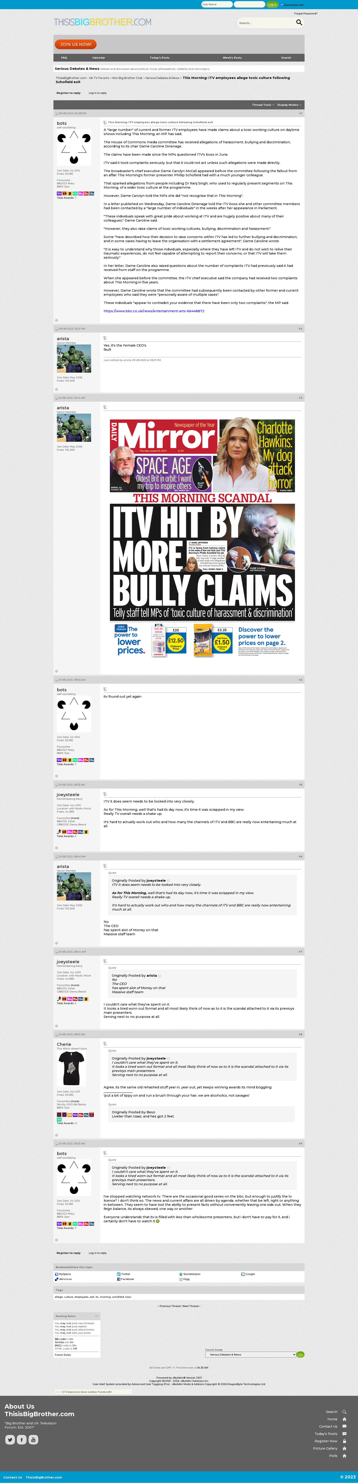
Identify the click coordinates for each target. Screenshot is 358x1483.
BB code (60, 1339)
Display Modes (287, 104)
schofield (118, 1297)
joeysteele (68, 794)
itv (97, 1297)
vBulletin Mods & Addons (188, 1384)
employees (81, 1297)
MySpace (65, 1274)
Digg (186, 1279)
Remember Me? (292, 5)
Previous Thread (170, 1306)
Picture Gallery (325, 1448)
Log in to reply (98, 93)
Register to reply (69, 93)
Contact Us (328, 1426)
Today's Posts (160, 57)
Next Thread (190, 1306)
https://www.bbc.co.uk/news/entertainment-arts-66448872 (154, 311)
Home (332, 1419)
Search (286, 57)
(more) (75, 818)
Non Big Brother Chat (127, 78)
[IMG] (58, 1345)
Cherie (64, 1044)
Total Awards (65, 197)
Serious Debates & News (162, 78)
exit (92, 1297)
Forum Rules (63, 1354)
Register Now (326, 1441)
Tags (59, 1290)
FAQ (64, 57)
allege (59, 1297)
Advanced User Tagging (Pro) (151, 1384)
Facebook (127, 1279)
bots (62, 123)
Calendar (98, 57)
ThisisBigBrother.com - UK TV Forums (82, 78)
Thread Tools (261, 104)
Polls (333, 1456)
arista (63, 338)
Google (250, 1274)
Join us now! (75, 44)
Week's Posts (232, 57)
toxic (128, 1297)
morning (105, 1297)
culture (68, 1297)
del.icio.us (65, 1279)
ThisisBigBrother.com (44, 1477)
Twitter (125, 1274)
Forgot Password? (306, 13)
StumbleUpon (191, 1274)
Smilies (59, 1342)
